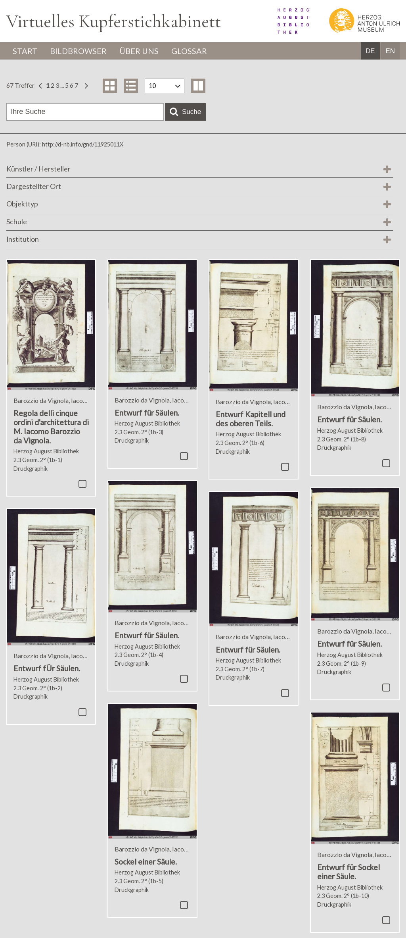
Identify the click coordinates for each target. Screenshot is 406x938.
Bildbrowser (78, 51)
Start (25, 51)
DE (370, 51)
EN (390, 51)
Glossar (189, 51)
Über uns (139, 51)
